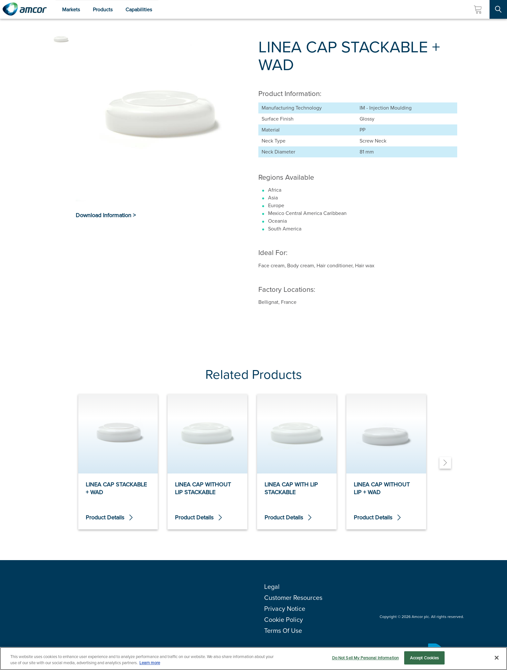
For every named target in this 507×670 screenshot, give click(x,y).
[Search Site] (498, 9)
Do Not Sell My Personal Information (365, 658)
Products (103, 9)
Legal (272, 586)
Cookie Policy (283, 619)
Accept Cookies (424, 658)
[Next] (445, 463)
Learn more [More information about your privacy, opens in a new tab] (149, 664)
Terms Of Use (283, 630)
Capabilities (138, 9)
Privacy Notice (284, 608)
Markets (71, 9)
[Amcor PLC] (24, 9)
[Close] (497, 658)
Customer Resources (293, 597)
